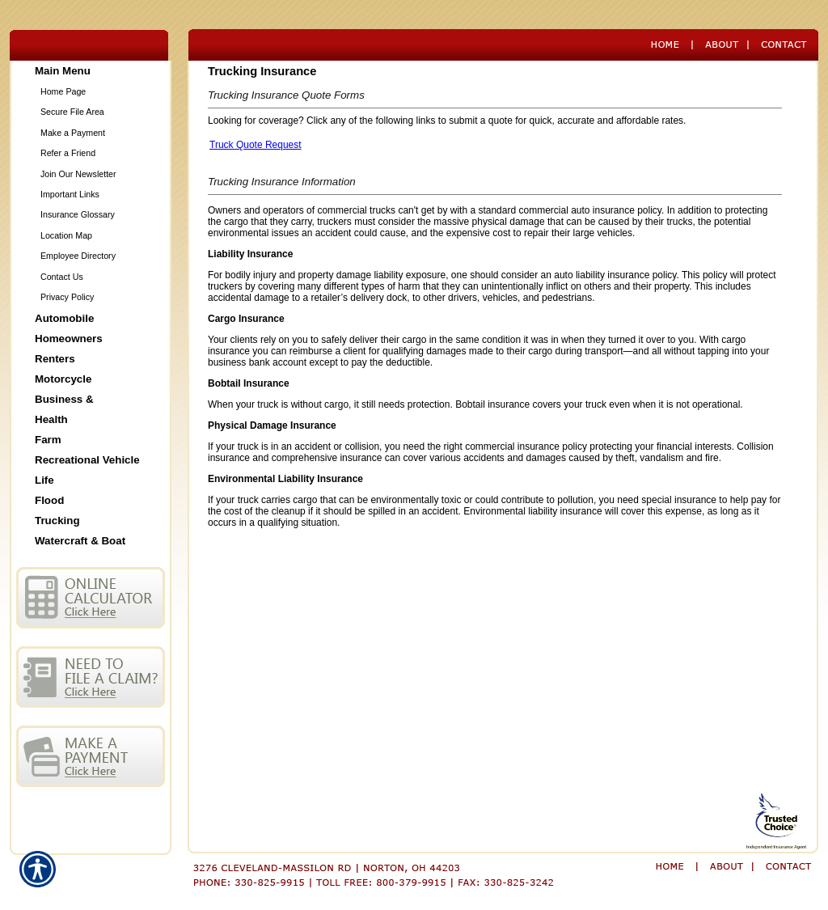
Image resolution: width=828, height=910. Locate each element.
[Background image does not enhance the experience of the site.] (90, 71)
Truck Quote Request (255, 144)
